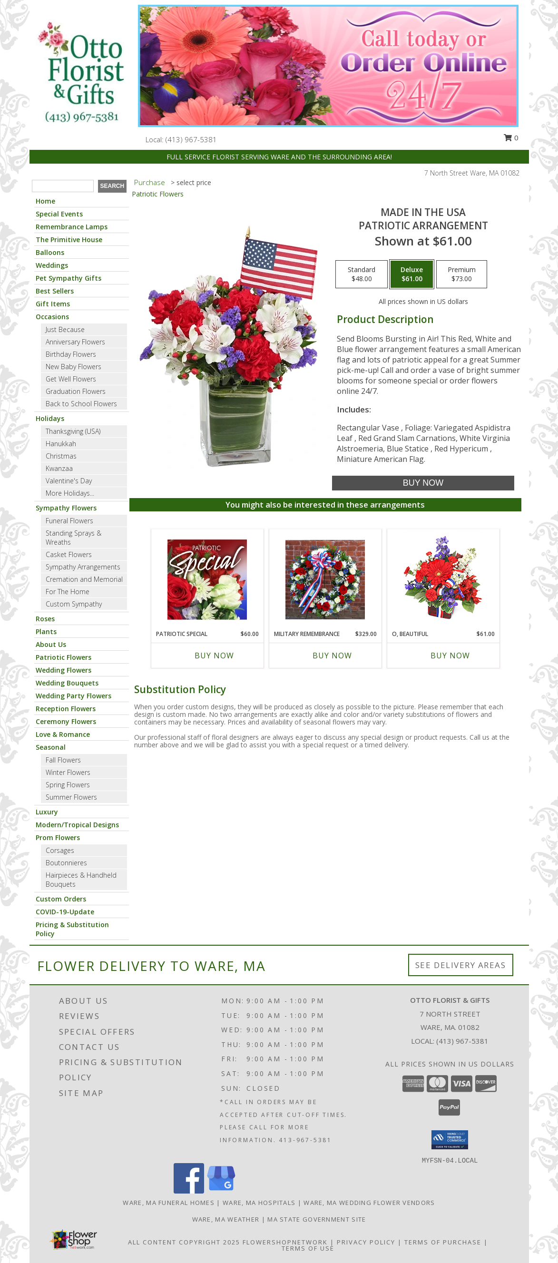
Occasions (52, 316)
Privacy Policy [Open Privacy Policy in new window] (366, 1242)
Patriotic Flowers (63, 657)
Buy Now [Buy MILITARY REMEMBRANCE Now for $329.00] (332, 655)
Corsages (60, 850)
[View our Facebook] (189, 1190)
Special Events (59, 213)
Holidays (50, 418)
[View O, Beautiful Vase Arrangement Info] (443, 579)
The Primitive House (69, 239)
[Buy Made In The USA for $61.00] (423, 483)
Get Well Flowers (71, 378)
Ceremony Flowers (66, 721)
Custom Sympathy (74, 603)
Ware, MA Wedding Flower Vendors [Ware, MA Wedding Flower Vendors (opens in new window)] (369, 1202)
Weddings (52, 265)
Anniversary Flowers (75, 341)
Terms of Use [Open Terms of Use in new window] (308, 1248)
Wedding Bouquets (67, 682)
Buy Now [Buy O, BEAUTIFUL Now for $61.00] (450, 655)
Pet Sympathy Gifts (68, 278)
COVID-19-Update (65, 911)
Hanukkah (61, 443)
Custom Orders (61, 898)
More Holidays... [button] (70, 493)
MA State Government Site (316, 1219)
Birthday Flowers (71, 354)
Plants (46, 631)
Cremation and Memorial (84, 579)
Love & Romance (63, 734)
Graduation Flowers (76, 391)
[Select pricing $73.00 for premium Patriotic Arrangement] (462, 274)
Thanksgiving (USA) (73, 431)
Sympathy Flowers (66, 507)
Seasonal (51, 747)
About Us (51, 644)
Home (45, 201)
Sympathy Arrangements (83, 566)
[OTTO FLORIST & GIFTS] (80, 72)
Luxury (47, 811)
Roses (45, 618)
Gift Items (53, 303)
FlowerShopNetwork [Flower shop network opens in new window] (285, 1242)
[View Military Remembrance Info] (325, 579)
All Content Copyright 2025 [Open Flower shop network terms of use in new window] (184, 1242)
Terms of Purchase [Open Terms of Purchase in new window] (442, 1242)
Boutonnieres (66, 862)
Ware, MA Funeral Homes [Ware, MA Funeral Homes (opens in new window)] (169, 1202)
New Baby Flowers (73, 366)
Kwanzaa (59, 468)
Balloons (50, 252)
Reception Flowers (66, 708)
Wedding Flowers (63, 670)
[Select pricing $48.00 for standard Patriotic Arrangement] (361, 274)
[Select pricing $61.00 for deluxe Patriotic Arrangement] (412, 274)
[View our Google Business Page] (221, 1190)
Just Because (65, 329)
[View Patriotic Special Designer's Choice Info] (207, 579)
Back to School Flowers (81, 403)
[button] (449, 1139)
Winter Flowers (68, 772)
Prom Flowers (58, 837)
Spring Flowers (68, 784)
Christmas (61, 455)
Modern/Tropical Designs (77, 824)
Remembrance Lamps (72, 226)
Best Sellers (55, 290)
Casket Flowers (69, 554)
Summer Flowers (71, 797)
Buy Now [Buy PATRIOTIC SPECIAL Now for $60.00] (214, 655)
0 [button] (511, 137)
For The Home (67, 591)
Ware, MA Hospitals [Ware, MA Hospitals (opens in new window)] (259, 1202)
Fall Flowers (63, 759)
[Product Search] (63, 186)
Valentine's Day (69, 480)
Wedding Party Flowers (73, 695)
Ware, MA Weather (226, 1219)
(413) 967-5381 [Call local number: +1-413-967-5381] (191, 139)
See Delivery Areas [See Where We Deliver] (460, 964)
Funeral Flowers (69, 520)
